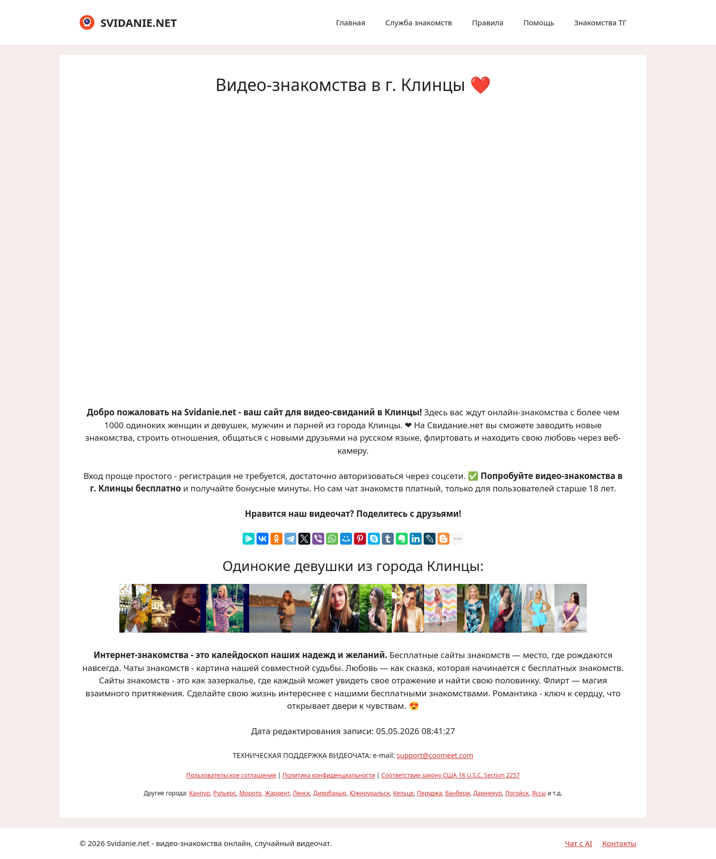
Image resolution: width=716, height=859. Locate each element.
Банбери (457, 793)
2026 (96, 843)
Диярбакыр (330, 793)
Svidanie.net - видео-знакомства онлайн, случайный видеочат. (219, 843)
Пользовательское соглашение (231, 775)
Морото (250, 793)
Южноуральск (370, 793)
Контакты (619, 843)
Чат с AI (578, 843)
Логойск (517, 793)
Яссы (539, 793)
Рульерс (224, 793)
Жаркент (277, 793)
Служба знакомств (418, 22)
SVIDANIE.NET (138, 22)
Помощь (539, 22)
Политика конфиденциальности (328, 775)
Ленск (301, 793)
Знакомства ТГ (600, 22)
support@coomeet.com (435, 755)
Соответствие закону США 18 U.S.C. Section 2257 (450, 775)
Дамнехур (487, 793)
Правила (487, 22)
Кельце (403, 793)
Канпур (199, 793)
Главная (350, 22)
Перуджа (429, 793)
